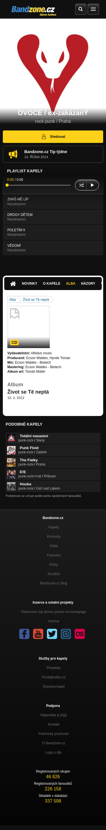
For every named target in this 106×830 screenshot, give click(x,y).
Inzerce (53, 621)
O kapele (51, 284)
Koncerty (53, 537)
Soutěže (53, 574)
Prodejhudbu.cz (53, 677)
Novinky (29, 284)
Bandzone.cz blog (53, 583)
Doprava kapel (53, 687)
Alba (70, 284)
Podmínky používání (53, 734)
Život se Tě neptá (36, 300)
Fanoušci (54, 555)
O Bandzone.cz (53, 743)
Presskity (54, 668)
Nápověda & (53, 715)
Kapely (54, 527)
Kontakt (54, 724)
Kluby (53, 565)
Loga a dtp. (53, 752)
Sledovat (53, 137)
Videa (53, 546)
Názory (88, 284)
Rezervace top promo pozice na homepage (53, 612)
